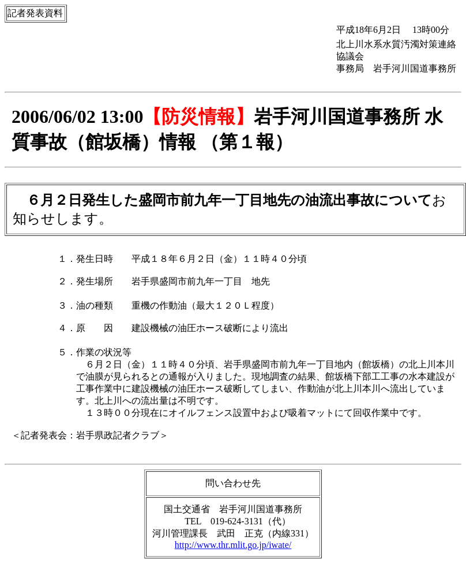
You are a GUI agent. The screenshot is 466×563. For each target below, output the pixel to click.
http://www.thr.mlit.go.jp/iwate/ (233, 545)
